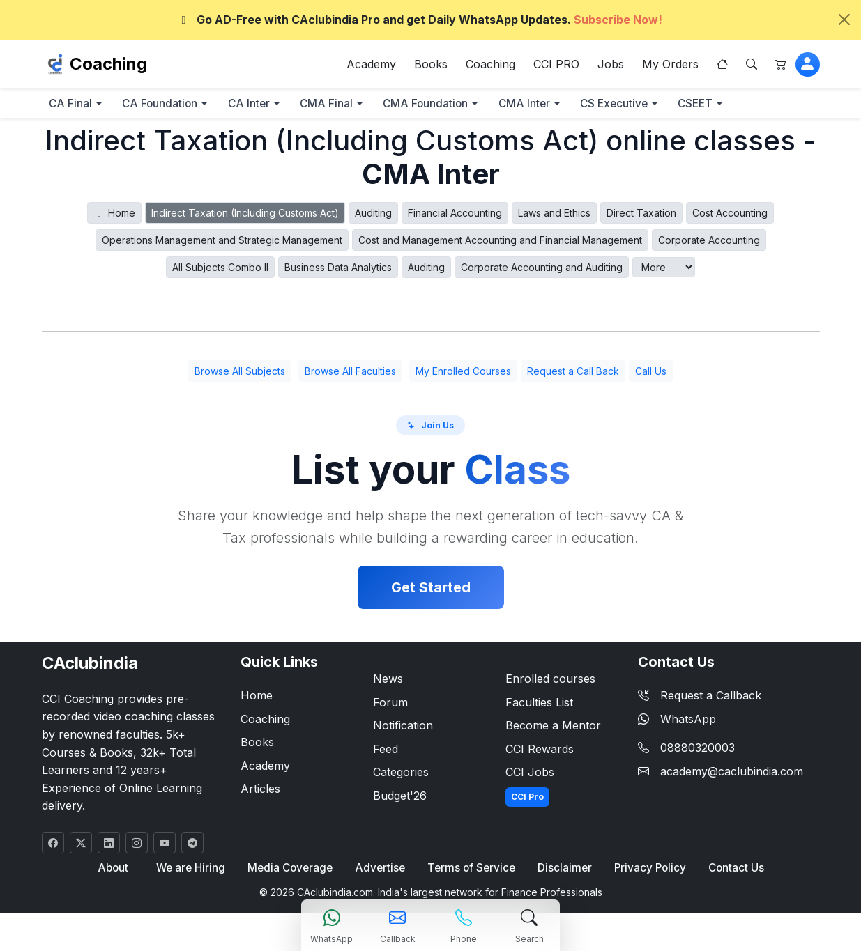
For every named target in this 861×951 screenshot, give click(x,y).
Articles (260, 791)
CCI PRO (556, 65)
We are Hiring (191, 870)
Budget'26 (400, 798)
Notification (403, 728)
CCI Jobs (529, 775)
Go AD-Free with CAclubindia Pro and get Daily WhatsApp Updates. (419, 19)
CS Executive (654, 105)
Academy (371, 65)
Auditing (373, 216)
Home (114, 216)
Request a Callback (699, 697)
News (388, 681)
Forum (390, 704)
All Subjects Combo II (220, 270)
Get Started (431, 589)
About (114, 870)
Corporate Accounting (709, 243)
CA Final (74, 105)
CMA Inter (558, 105)
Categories (401, 775)
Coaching (108, 65)
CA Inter (264, 105)
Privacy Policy (648, 870)
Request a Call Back (573, 374)
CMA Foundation (453, 105)
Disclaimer (563, 870)
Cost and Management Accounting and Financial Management (500, 243)
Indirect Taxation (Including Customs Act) (245, 216)
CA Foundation (169, 105)
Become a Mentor (553, 728)
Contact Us (734, 870)
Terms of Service (470, 870)
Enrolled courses (550, 681)
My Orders (670, 65)
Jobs (610, 65)
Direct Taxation (641, 216)
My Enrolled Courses (463, 374)
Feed (385, 751)
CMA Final (348, 105)
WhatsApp (677, 721)
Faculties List (539, 704)
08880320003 (697, 750)
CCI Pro (527, 799)
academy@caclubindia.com (731, 773)
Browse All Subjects (240, 374)
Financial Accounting (455, 216)
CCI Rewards (539, 751)
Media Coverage (290, 870)
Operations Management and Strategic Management (222, 243)
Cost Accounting (730, 216)
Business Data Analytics (338, 270)
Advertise (380, 870)
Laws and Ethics (554, 216)
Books (431, 65)
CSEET (743, 105)
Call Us (650, 374)
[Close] (844, 19)
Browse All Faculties (350, 374)
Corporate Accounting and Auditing (542, 270)
